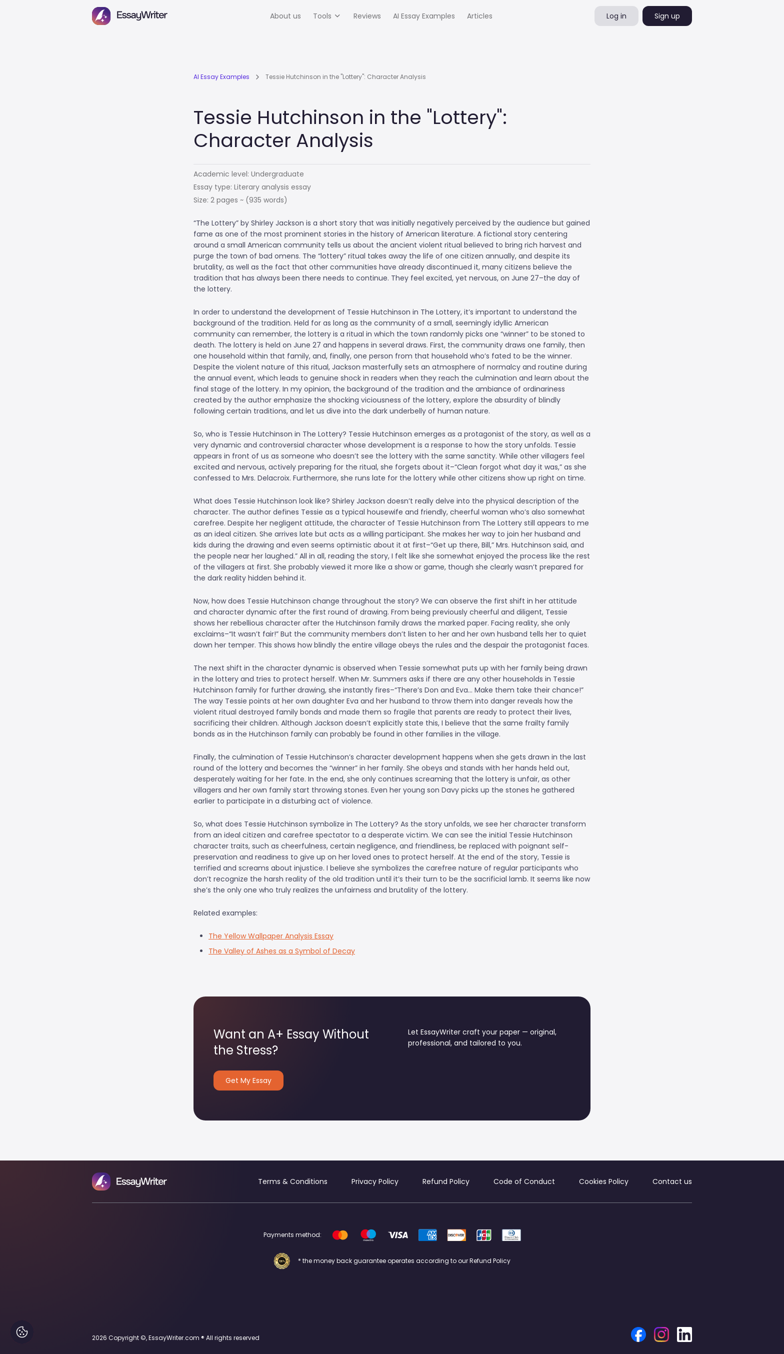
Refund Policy (446, 1181)
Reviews (367, 16)
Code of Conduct (524, 1181)
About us (285, 16)
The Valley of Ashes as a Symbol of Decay (281, 951)
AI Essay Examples (424, 16)
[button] (327, 16)
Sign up (667, 16)
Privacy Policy (375, 1181)
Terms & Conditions (293, 1181)
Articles (479, 16)
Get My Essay (249, 1081)
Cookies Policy (603, 1181)
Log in (616, 16)
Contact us (672, 1181)
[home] (130, 16)
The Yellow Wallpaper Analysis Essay (271, 936)
